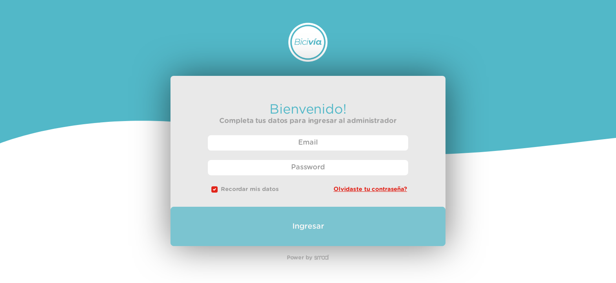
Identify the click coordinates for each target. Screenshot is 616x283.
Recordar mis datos (250, 189)
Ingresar (308, 226)
